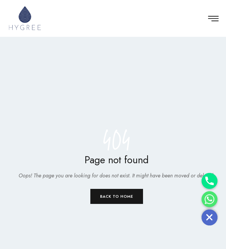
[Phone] (209, 181)
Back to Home (116, 196)
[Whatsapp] (209, 199)
